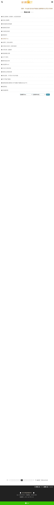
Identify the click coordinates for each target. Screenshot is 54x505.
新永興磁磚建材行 (27, 492)
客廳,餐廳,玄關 (6, 53)
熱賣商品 (4, 86)
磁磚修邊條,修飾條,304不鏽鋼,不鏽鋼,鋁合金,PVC (14, 83)
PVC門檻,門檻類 (6, 79)
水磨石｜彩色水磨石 (7, 42)
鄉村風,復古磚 (6, 61)
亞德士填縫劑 (5, 20)
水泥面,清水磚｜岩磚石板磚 (9, 46)
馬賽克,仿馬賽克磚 (7, 72)
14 (26, 480)
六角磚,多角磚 (6, 31)
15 (29, 480)
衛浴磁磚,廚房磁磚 (7, 24)
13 (24, 480)
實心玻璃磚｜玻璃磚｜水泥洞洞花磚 (11, 16)
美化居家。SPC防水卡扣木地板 (10, 75)
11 (19, 480)
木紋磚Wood (5, 64)
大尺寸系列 (5, 57)
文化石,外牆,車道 (6, 68)
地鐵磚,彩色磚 (6, 27)
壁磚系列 (4, 35)
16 (31, 480)
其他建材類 (5, 90)
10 (16, 480)
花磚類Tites (5, 38)
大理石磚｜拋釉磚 (7, 49)
